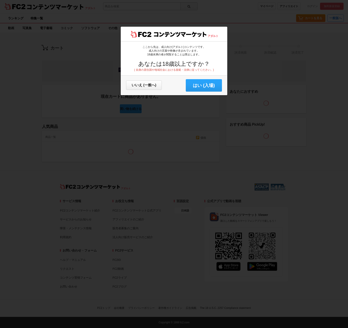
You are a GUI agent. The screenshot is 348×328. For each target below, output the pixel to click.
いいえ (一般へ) (144, 85)
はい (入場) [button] (204, 85)
